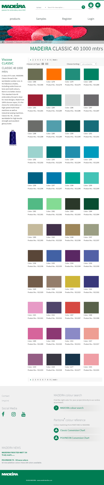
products (15, 19)
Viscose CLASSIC (23, 42)
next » (55, 379)
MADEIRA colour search (71, 407)
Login (91, 19)
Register (67, 19)
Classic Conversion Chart (72, 430)
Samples (41, 19)
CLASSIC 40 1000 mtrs (42, 42)
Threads (9, 42)
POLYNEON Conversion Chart (74, 437)
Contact (5, 395)
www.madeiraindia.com (44, 480)
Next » (55, 60)
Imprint (5, 400)
